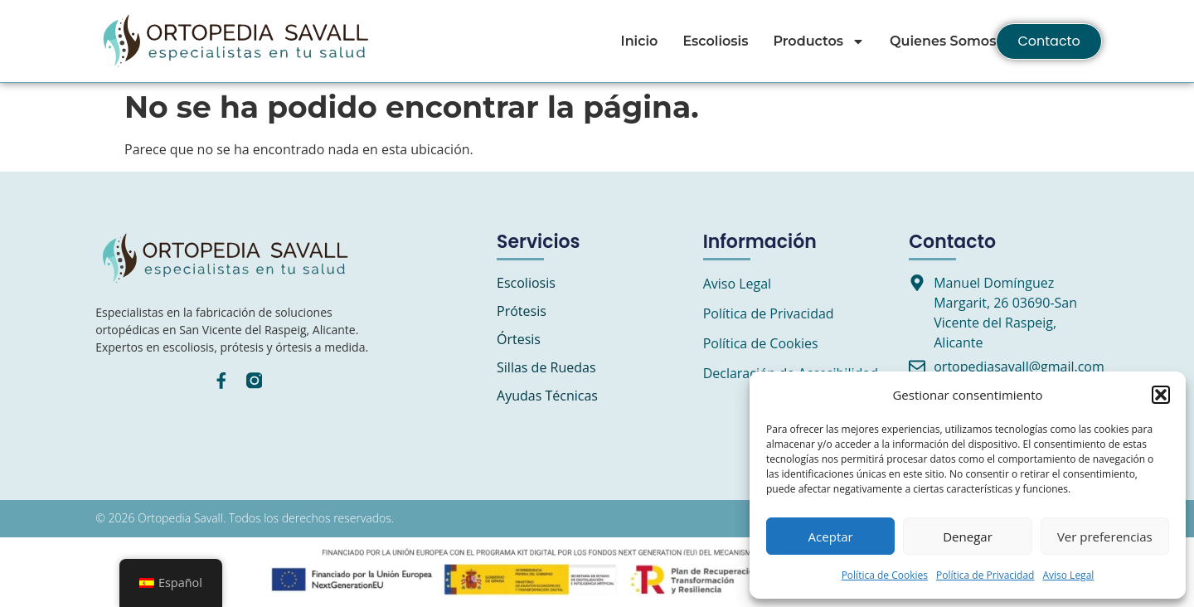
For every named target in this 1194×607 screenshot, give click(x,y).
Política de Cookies (885, 575)
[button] (1161, 394)
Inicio (639, 41)
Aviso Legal (1068, 575)
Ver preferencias (1105, 536)
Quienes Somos (943, 41)
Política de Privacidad (985, 575)
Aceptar (830, 536)
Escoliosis (715, 41)
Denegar (968, 536)
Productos (819, 41)
